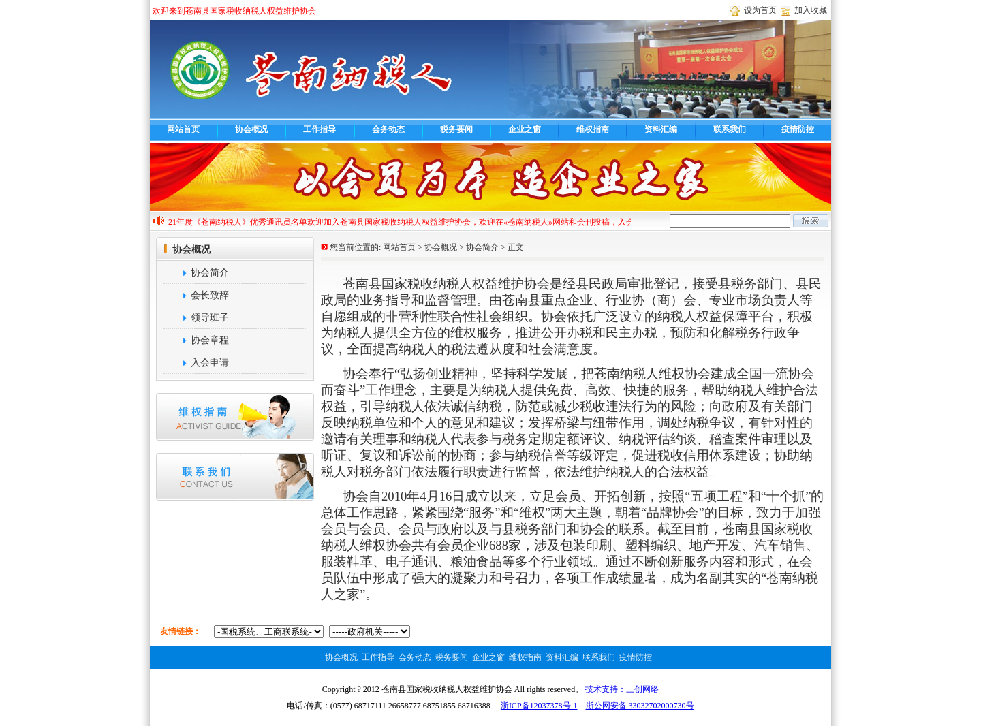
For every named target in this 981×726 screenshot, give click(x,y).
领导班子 (195, 318)
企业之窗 (524, 129)
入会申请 (195, 363)
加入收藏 (810, 10)
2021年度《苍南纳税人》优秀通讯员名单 (237, 222)
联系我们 (729, 129)
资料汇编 (660, 129)
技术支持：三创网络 (621, 689)
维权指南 (592, 129)
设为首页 (760, 10)
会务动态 (388, 129)
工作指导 (319, 129)
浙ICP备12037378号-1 (539, 705)
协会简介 (195, 273)
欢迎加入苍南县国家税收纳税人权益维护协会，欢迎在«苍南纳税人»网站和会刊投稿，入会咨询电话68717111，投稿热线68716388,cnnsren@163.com (575, 222)
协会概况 (251, 129)
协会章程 (195, 340)
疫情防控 (797, 129)
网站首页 (183, 129)
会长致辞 (195, 295)
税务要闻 (456, 129)
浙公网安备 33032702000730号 (640, 705)
